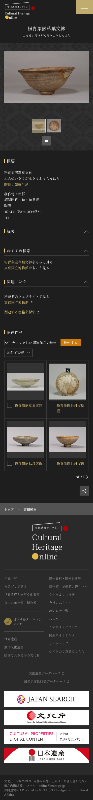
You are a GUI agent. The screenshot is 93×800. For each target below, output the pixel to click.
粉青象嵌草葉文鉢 (18, 262)
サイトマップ (58, 643)
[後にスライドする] (82, 477)
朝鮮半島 (21, 184)
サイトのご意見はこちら (67, 651)
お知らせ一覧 (58, 610)
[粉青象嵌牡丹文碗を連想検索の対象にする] (9, 463)
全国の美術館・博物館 (20, 602)
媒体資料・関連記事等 (65, 578)
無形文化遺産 (14, 647)
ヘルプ (54, 619)
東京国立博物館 (16, 267)
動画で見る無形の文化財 (22, 655)
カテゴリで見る (15, 586)
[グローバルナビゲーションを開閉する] (84, 7)
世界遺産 (10, 639)
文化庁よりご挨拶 (62, 594)
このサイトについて (63, 627)
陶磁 (7, 184)
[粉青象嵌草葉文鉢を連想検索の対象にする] (9, 405)
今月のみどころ (60, 602)
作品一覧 (10, 578)
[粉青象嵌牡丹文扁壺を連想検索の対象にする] (51, 405)
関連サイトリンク (62, 635)
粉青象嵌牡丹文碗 (28, 463)
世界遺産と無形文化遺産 (22, 594)
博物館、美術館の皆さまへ (68, 586)
